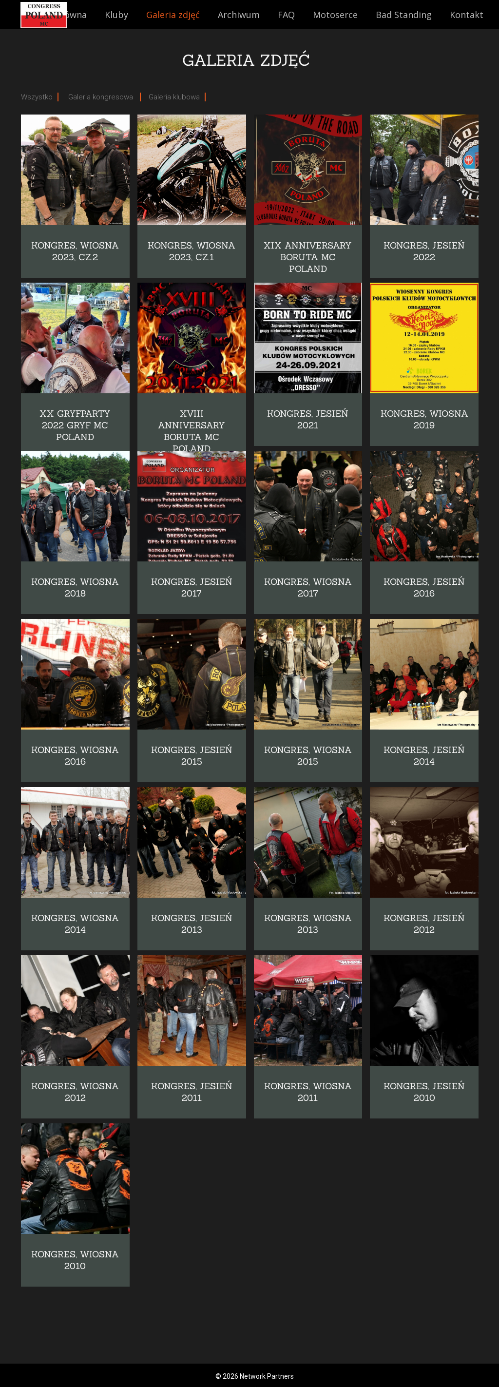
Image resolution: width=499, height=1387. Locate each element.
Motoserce (335, 14)
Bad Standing (404, 14)
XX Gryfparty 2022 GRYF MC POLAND (75, 425)
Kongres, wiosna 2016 (75, 755)
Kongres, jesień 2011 (191, 1091)
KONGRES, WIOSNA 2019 (424, 419)
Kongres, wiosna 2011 (308, 1091)
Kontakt (466, 14)
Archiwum (239, 14)
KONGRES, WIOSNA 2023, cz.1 (191, 251)
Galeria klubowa (174, 97)
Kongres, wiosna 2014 (75, 923)
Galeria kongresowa (101, 97)
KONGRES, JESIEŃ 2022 (424, 251)
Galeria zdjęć (173, 14)
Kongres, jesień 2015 (191, 755)
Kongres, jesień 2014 (424, 755)
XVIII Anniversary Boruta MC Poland (191, 431)
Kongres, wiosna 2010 (75, 1260)
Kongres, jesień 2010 (424, 1091)
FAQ (286, 14)
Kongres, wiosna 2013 (308, 923)
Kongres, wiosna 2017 (308, 587)
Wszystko (37, 97)
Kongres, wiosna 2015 (308, 755)
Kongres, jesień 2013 (191, 923)
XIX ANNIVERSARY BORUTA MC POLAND (308, 257)
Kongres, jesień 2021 (307, 419)
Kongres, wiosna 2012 (75, 1091)
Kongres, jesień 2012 (424, 923)
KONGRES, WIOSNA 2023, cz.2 (75, 251)
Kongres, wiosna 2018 (75, 587)
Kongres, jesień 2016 (424, 587)
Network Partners (267, 1376)
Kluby (116, 14)
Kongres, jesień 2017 (191, 587)
